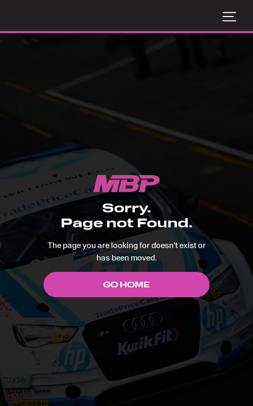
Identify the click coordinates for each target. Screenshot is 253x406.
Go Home (126, 284)
